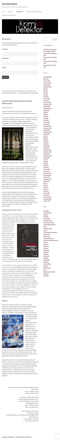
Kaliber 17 (45, 244)
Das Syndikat (46, 218)
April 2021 (45, 94)
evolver (45, 230)
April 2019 (45, 142)
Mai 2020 (45, 116)
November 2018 (47, 151)
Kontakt (10, 11)
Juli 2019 (45, 136)
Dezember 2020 (47, 102)
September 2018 (47, 155)
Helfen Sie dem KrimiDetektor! (34, 11)
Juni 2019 (45, 138)
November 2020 (47, 104)
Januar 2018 (46, 171)
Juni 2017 (45, 185)
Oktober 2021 (46, 85)
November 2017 (47, 175)
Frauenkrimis (46, 234)
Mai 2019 (45, 140)
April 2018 (45, 165)
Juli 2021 (45, 88)
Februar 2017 (46, 193)
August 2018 (46, 157)
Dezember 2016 (47, 197)
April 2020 (45, 118)
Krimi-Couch (46, 250)
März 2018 (46, 167)
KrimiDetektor (9, 3)
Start (3, 11)
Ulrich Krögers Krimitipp (49, 271)
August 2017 (46, 181)
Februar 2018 (46, 169)
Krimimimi (45, 258)
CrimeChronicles (47, 212)
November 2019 (47, 128)
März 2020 (46, 120)
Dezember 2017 (47, 173)
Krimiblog (45, 248)
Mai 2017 (45, 187)
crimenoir (45, 214)
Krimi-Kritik (46, 252)
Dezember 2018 (47, 149)
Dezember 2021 (47, 83)
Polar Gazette (46, 268)
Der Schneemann (47, 220)
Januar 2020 (46, 124)
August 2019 (46, 134)
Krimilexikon (46, 256)
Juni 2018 (45, 161)
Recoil (44, 270)
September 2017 (47, 179)
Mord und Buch (47, 264)
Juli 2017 (45, 183)
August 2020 (46, 110)
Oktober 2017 (46, 177)
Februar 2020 (46, 122)
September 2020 (47, 108)
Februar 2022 (46, 81)
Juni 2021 (45, 90)
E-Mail (4, 67)
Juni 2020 (45, 114)
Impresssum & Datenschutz (9, 15)
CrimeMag (45, 216)
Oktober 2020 (46, 106)
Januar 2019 (46, 147)
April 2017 (45, 189)
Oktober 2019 (46, 130)
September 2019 (47, 132)
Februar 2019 (46, 146)
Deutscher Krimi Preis (48, 222)
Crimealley (46, 210)
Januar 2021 (46, 100)
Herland (45, 242)
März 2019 (46, 144)
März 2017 (46, 191)
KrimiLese (45, 254)
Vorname (5, 49)
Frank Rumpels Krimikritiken (50, 232)
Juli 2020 (45, 112)
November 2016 (47, 199)
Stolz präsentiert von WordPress (23, 437)
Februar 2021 (46, 98)
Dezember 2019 (47, 126)
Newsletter (19, 11)
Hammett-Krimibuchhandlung (50, 240)
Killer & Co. (46, 246)
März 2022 (46, 79)
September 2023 (47, 77)
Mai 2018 (45, 163)
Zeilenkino (46, 275)
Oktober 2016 (46, 201)
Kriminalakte (46, 260)
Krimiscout (46, 262)
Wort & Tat (46, 273)
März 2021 (46, 96)
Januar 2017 (46, 195)
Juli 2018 (45, 159)
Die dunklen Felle (47, 228)
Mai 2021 (45, 92)
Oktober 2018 (46, 153)
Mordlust (45, 266)
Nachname (5, 58)
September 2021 (47, 86)
